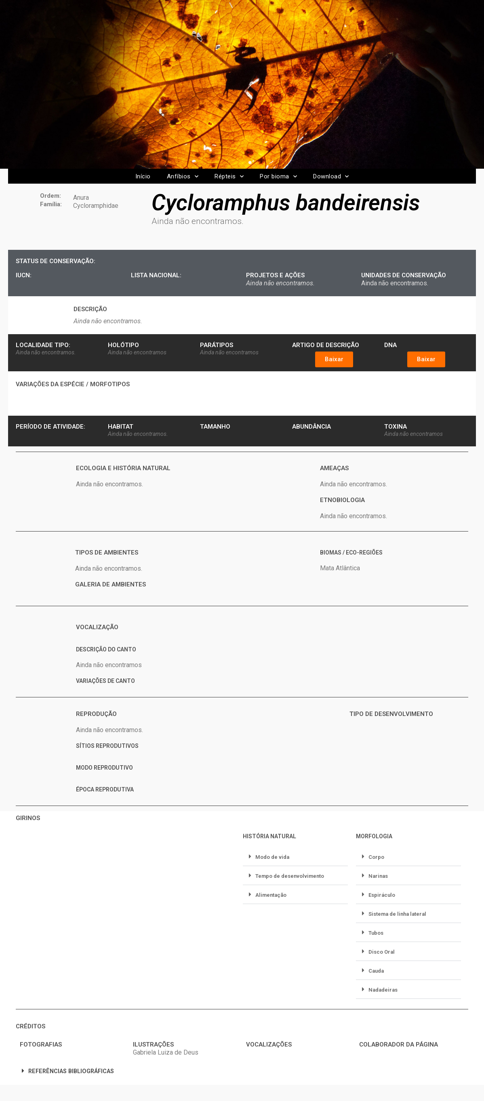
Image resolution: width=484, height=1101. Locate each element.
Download (331, 176)
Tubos (375, 933)
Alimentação (270, 895)
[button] (334, 359)
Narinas (378, 876)
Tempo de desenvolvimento (289, 876)
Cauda (376, 971)
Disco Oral (381, 952)
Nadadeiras (383, 990)
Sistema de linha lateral (397, 914)
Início (143, 176)
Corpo (376, 857)
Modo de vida (272, 857)
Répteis (229, 176)
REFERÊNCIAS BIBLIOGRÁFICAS (71, 1071)
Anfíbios (183, 176)
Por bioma (278, 176)
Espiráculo (381, 895)
